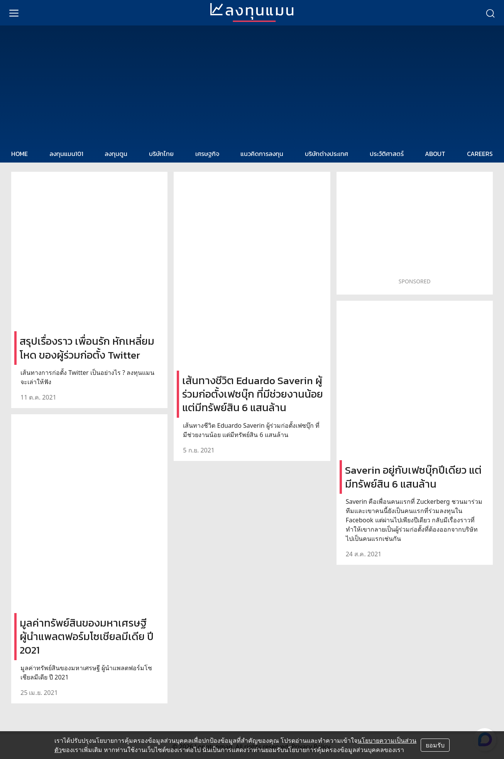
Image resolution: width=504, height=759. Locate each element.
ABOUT (435, 153)
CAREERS (480, 153)
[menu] (14, 13)
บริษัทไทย (161, 153)
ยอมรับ (435, 745)
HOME (19, 153)
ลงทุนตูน (116, 153)
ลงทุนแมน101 (66, 153)
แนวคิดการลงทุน (261, 153)
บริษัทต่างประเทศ (326, 153)
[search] (490, 13)
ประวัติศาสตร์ (387, 153)
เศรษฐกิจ (207, 153)
